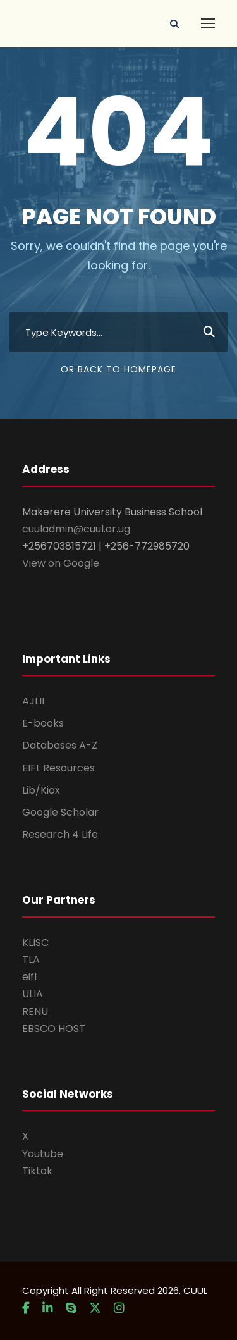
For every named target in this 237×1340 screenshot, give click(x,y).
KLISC (35, 942)
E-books (43, 723)
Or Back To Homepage (118, 369)
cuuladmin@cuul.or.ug (76, 529)
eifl (29, 976)
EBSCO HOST (53, 1028)
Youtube (42, 1153)
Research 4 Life (60, 834)
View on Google (60, 563)
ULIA (32, 994)
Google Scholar (60, 812)
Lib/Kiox (41, 790)
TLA (31, 959)
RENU (35, 1011)
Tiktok (37, 1171)
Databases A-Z (59, 745)
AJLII (33, 701)
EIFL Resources (58, 768)
